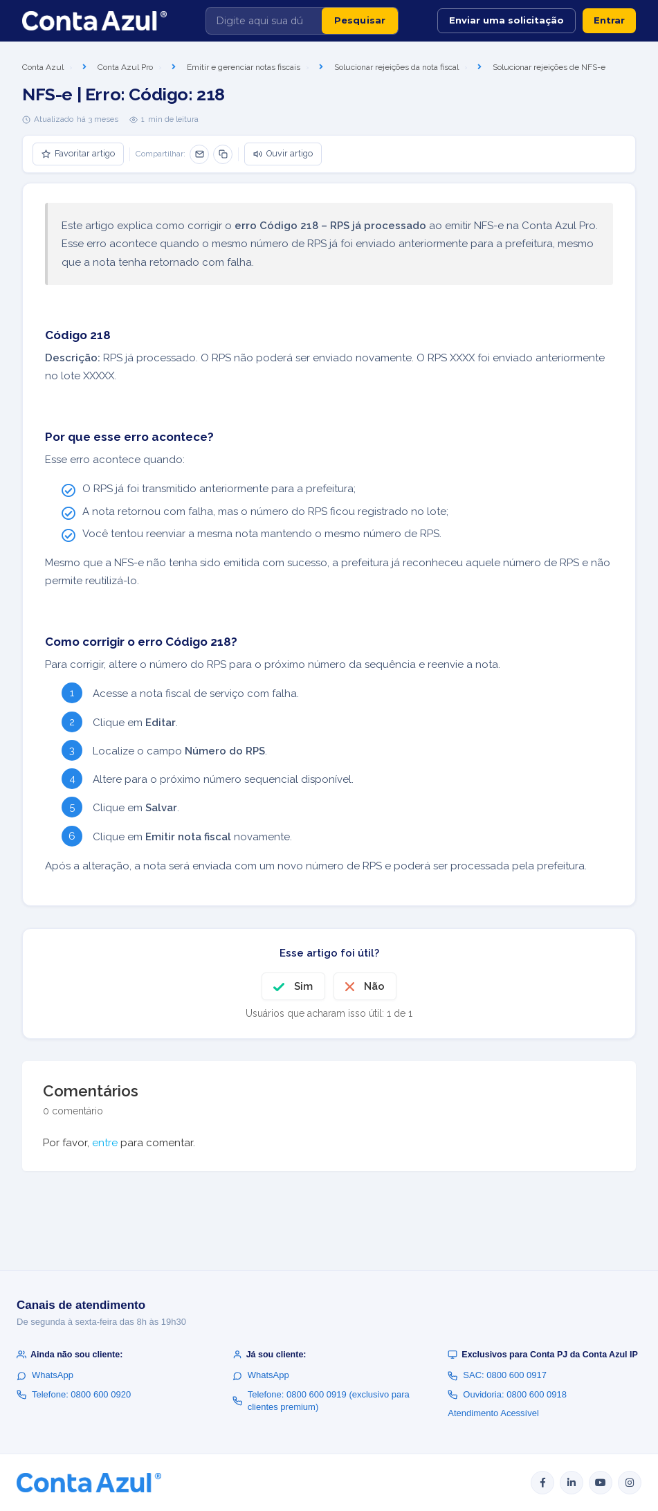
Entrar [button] (609, 20)
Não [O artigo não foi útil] (374, 986)
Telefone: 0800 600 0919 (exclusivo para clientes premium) (321, 1400)
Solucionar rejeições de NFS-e (549, 67)
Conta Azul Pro (125, 67)
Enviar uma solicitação (506, 20)
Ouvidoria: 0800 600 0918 (507, 1394)
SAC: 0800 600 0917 (497, 1375)
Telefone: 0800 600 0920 (74, 1394)
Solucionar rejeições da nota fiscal (396, 67)
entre (105, 1143)
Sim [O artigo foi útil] (303, 986)
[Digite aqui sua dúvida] (264, 21)
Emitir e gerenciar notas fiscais (243, 67)
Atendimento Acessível (493, 1413)
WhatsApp (45, 1375)
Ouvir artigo (283, 153)
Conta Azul (43, 67)
